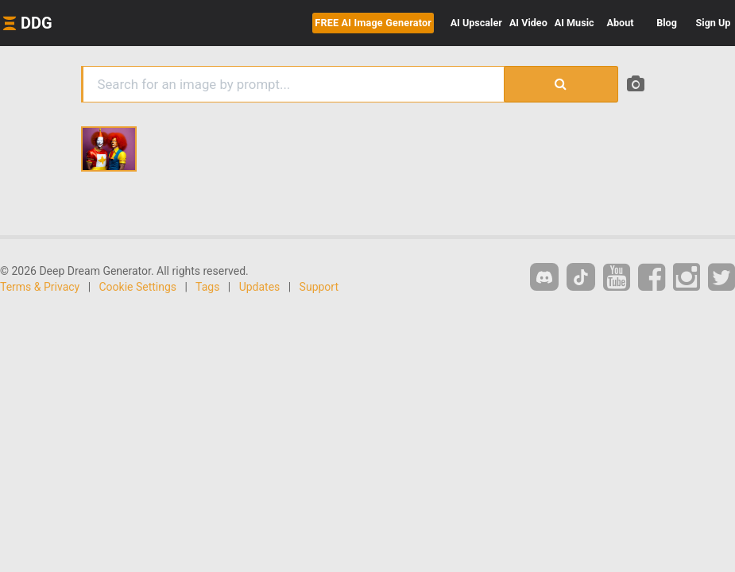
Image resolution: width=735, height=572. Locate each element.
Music (574, 23)
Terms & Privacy (39, 286)
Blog (666, 23)
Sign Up (713, 23)
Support (319, 286)
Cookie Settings (138, 286)
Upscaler (476, 23)
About (620, 23)
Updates (259, 286)
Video (528, 23)
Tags (207, 286)
